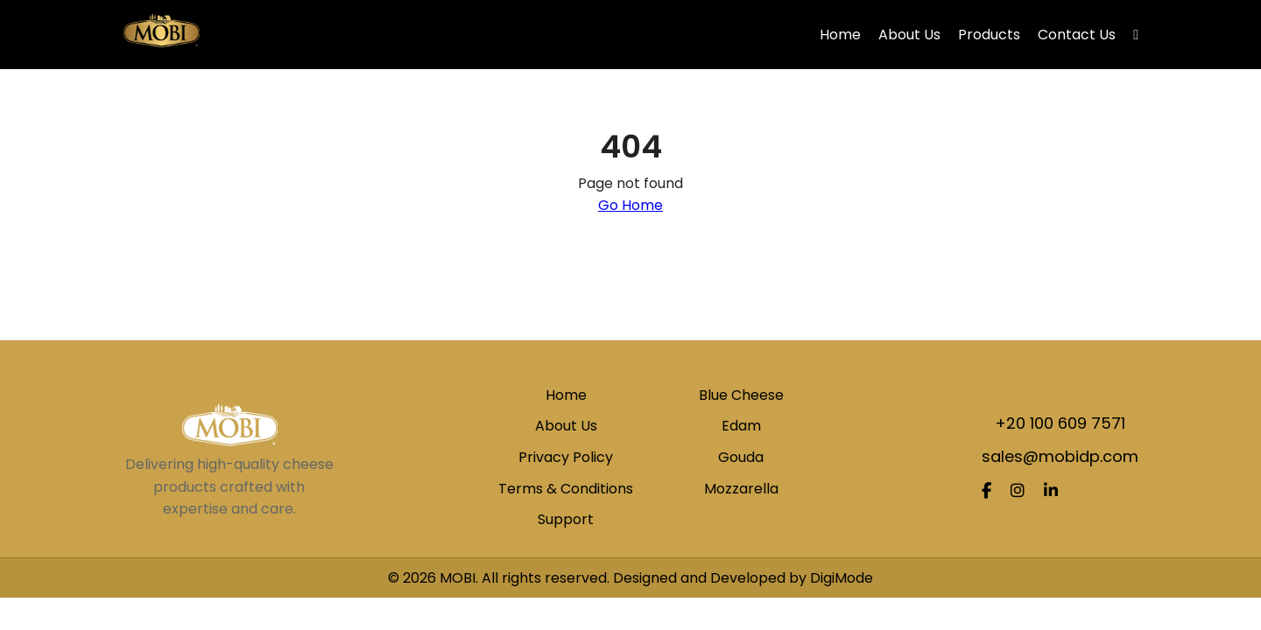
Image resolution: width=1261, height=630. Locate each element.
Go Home (630, 205)
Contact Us (1077, 34)
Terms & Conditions (565, 489)
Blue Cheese (741, 395)
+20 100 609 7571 (1060, 423)
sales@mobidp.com (1060, 456)
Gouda (741, 457)
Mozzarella (741, 489)
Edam (741, 426)
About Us (909, 34)
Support (566, 519)
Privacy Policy (565, 457)
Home (840, 34)
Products (989, 34)
